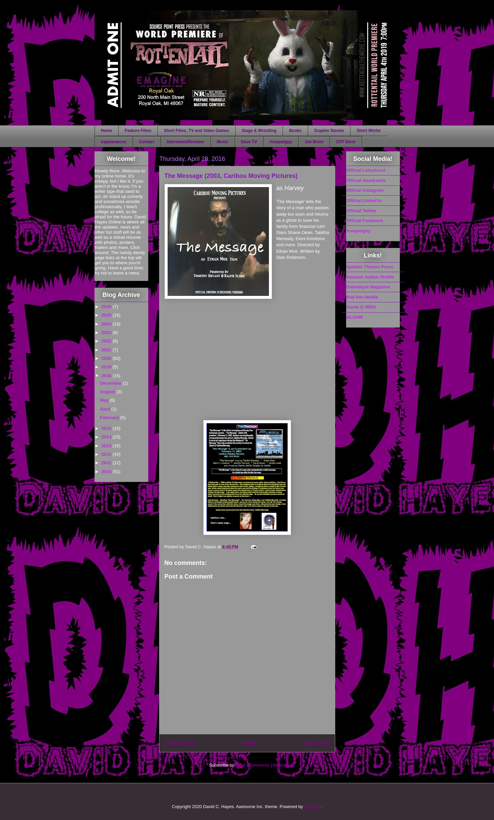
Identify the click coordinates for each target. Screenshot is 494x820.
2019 (107, 366)
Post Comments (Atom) (260, 765)
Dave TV (249, 141)
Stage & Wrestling (259, 130)
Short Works (369, 130)
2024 (107, 324)
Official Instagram (365, 190)
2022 (107, 341)
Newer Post (179, 743)
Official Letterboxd (366, 170)
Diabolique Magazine (368, 286)
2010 (107, 471)
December (111, 383)
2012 (107, 454)
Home (106, 130)
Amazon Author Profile (370, 277)
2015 (107, 428)
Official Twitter (361, 210)
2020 (107, 358)
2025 (107, 315)
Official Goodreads (366, 180)
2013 (107, 445)
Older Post (316, 743)
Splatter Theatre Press (369, 266)
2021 (107, 349)
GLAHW (354, 317)
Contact (146, 141)
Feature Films (138, 130)
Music (222, 141)
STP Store (345, 141)
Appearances (113, 141)
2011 (107, 462)
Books (295, 130)
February (110, 417)
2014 (107, 436)
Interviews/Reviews (185, 141)
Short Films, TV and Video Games (196, 130)
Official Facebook (364, 220)
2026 (107, 306)
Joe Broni (314, 141)
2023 (107, 332)
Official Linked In (364, 200)
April (105, 409)
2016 (107, 375)
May (105, 400)
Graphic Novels (329, 130)
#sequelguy (281, 141)
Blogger (312, 806)
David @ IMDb (361, 306)
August (108, 391)
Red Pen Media (362, 297)
